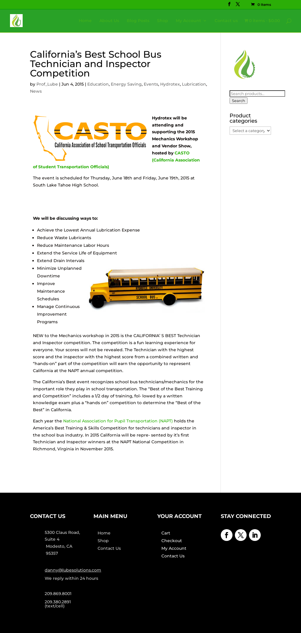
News (36, 91)
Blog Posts (138, 21)
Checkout (171, 540)
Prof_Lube (47, 84)
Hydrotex (170, 84)
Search (238, 100)
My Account (188, 21)
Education (98, 84)
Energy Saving (126, 84)
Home (85, 21)
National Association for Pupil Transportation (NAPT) (118, 421)
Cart (165, 533)
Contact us (226, 21)
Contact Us (109, 548)
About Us (109, 21)
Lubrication (194, 84)
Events (151, 84)
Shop (162, 21)
